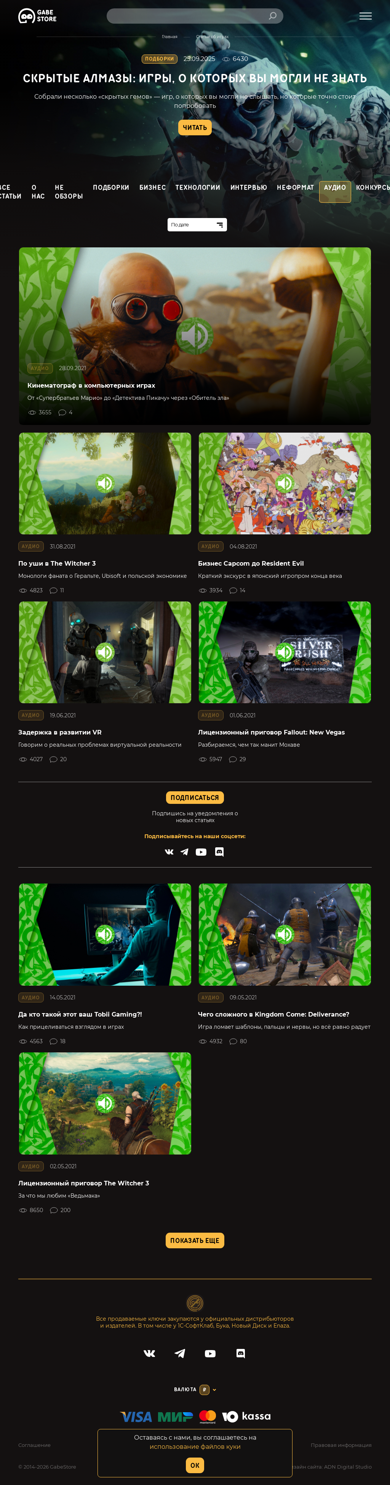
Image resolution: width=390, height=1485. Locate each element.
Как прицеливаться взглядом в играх (71, 1026)
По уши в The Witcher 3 (57, 563)
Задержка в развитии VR (60, 732)
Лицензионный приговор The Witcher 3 (83, 1183)
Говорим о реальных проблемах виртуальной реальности (100, 744)
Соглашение (34, 1445)
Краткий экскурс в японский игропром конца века (270, 576)
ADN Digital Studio (348, 1467)
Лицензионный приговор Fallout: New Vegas (271, 732)
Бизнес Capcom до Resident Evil (251, 563)
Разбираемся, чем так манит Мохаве (249, 744)
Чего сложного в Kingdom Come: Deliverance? (273, 1014)
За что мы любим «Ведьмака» (59, 1195)
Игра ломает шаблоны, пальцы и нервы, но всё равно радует (284, 1026)
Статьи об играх (212, 36)
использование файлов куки (195, 1446)
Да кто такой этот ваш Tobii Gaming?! (80, 1014)
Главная (169, 36)
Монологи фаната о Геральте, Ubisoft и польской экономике (102, 576)
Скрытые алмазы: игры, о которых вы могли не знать (195, 79)
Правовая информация (341, 1445)
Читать (195, 128)
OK (194, 1466)
